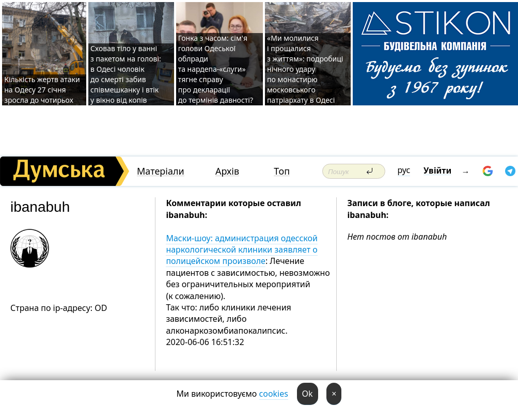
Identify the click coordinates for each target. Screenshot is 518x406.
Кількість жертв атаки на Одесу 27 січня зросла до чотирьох (42, 89)
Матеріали (160, 171)
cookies (273, 393)
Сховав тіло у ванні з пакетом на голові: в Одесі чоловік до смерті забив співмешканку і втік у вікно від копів (125, 74)
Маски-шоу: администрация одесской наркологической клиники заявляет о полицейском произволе (242, 249)
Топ (282, 171)
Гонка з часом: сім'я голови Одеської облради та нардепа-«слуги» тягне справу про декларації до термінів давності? (215, 69)
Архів (227, 171)
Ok (307, 393)
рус (404, 170)
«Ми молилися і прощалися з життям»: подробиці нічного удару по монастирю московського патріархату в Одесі (305, 69)
